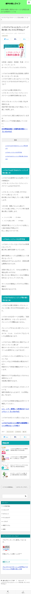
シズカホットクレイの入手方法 (13, 152)
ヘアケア (5, 521)
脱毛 (4, 529)
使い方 (24, 431)
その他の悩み (6, 506)
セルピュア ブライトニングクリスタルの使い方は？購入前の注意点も (19, 466)
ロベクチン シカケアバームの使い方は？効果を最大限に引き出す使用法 (18, 474)
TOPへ (23, 592)
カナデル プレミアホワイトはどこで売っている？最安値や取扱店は (23, 487)
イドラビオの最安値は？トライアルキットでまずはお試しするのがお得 (9, 487)
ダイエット (6, 513)
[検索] (14, 496)
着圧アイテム (6, 525)
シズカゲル (18, 431)
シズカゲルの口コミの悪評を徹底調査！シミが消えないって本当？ (18, 457)
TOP (9, 580)
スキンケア (4, 35)
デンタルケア (6, 517)
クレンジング (10, 431)
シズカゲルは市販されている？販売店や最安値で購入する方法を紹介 (19, 449)
